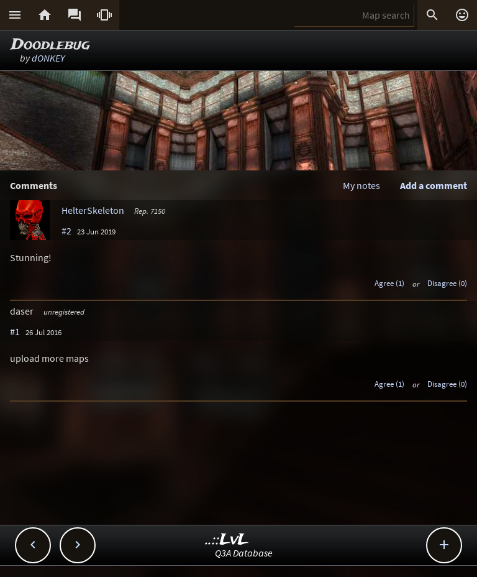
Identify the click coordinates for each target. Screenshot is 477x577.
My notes (361, 185)
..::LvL (227, 540)
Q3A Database (244, 553)
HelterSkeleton (92, 210)
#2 (66, 230)
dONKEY (48, 58)
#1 (15, 331)
